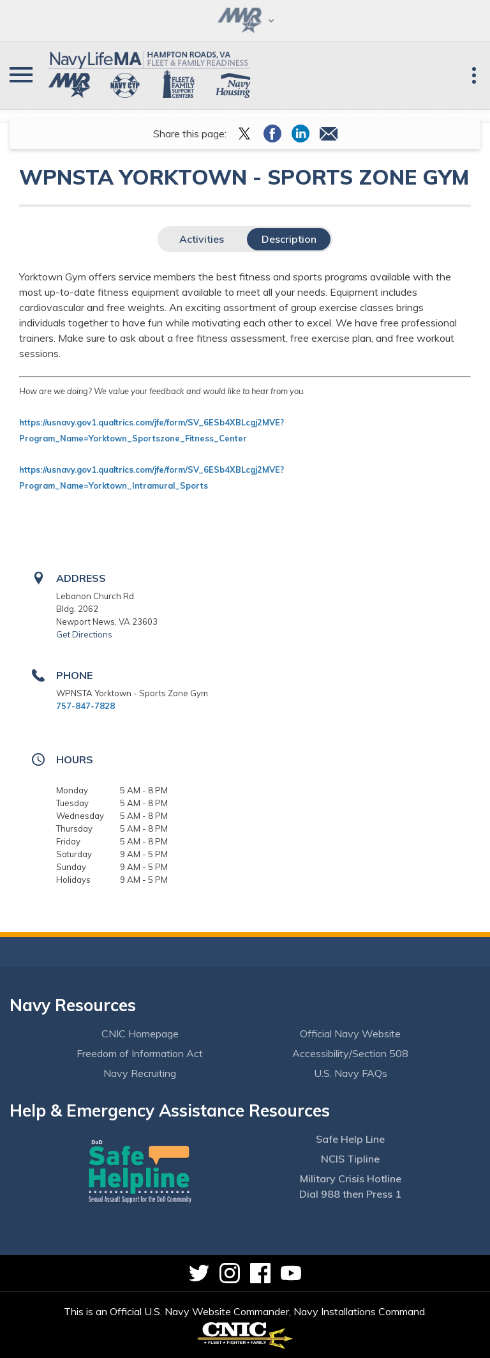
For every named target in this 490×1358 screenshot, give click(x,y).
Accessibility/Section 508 (350, 1053)
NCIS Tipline (350, 1158)
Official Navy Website (350, 1033)
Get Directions (84, 634)
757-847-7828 (85, 706)
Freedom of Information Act (140, 1053)
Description (289, 239)
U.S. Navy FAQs (350, 1073)
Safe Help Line (350, 1139)
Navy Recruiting (139, 1073)
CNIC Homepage (140, 1033)
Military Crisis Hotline (350, 1178)
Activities (201, 239)
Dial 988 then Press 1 (350, 1193)
